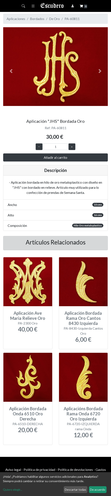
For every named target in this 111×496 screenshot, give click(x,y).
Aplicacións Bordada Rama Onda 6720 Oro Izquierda (83, 413)
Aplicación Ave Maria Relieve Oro (27, 315)
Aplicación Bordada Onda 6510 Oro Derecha (27, 413)
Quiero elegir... (12, 489)
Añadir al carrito (55, 157)
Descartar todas (75, 489)
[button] (11, 71)
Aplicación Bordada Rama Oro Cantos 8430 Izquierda (83, 318)
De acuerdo (97, 489)
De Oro (54, 19)
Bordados (37, 19)
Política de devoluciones (75, 469)
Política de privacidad (39, 469)
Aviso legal (13, 469)
